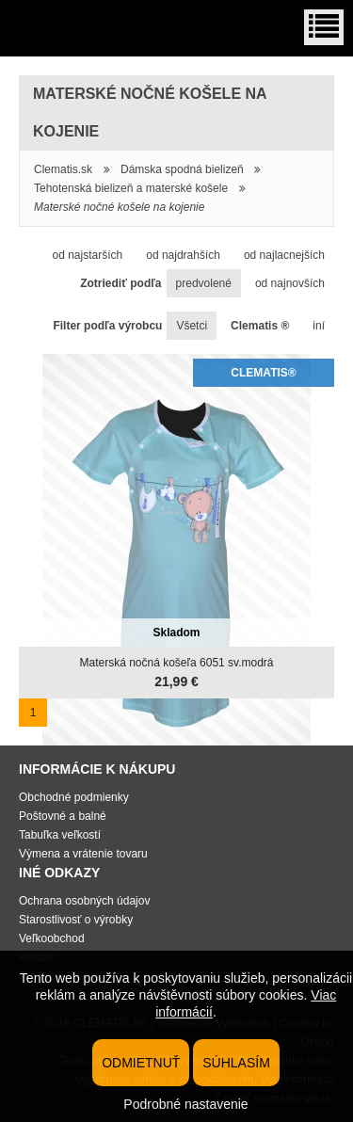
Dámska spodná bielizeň (182, 169)
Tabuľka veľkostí (60, 835)
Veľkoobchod (52, 938)
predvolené (204, 283)
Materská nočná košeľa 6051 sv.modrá (176, 662)
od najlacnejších (284, 255)
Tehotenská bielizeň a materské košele (131, 188)
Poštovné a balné (62, 816)
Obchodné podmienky (74, 797)
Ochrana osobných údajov (84, 900)
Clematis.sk (63, 169)
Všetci (191, 325)
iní (319, 325)
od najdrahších (183, 255)
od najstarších (87, 255)
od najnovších (290, 283)
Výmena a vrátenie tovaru (83, 853)
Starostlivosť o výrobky (76, 919)
